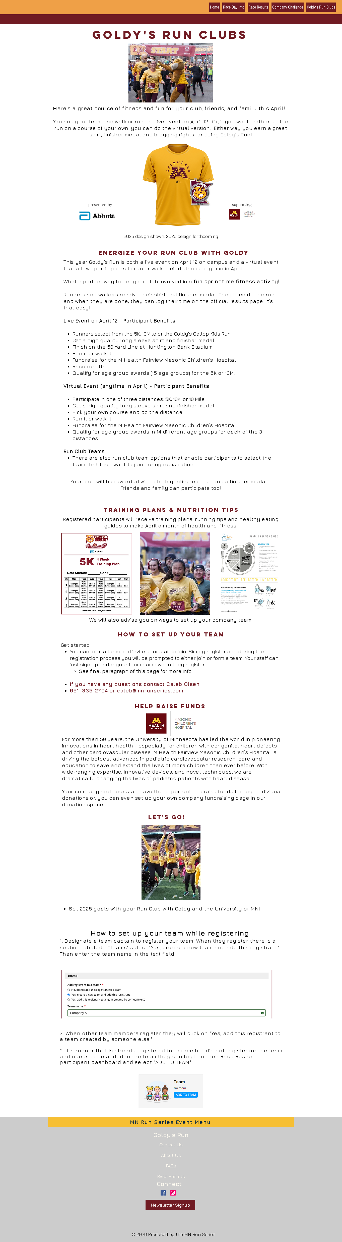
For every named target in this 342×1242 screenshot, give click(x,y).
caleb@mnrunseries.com (150, 690)
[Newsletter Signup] (170, 1205)
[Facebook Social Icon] (163, 1193)
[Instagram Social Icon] (173, 1193)
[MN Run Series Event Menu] (171, 1122)
